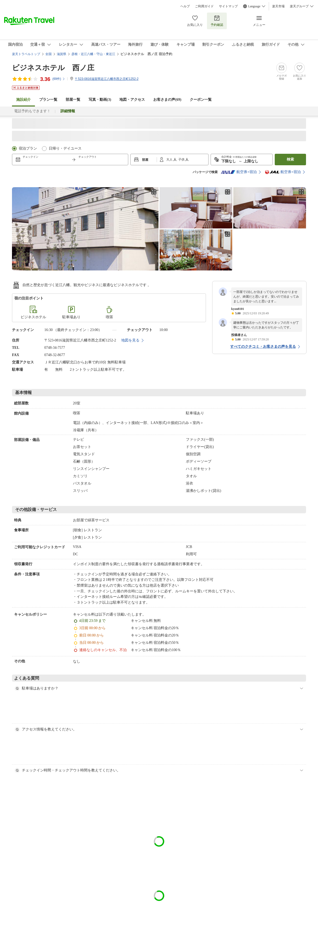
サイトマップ (228, 6)
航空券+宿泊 (239, 172)
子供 (181, 159)
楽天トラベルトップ (26, 54)
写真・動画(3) (100, 100)
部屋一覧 (73, 100)
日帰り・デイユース (65, 148)
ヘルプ (185, 6)
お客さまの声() (167, 100)
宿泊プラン (28, 148)
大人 (169, 159)
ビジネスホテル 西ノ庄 (53, 68)
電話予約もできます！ (32, 111)
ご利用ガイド (204, 6)
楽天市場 (278, 6)
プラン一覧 (48, 100)
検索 (290, 159)
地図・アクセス (132, 100)
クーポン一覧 (201, 100)
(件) (58, 78)
